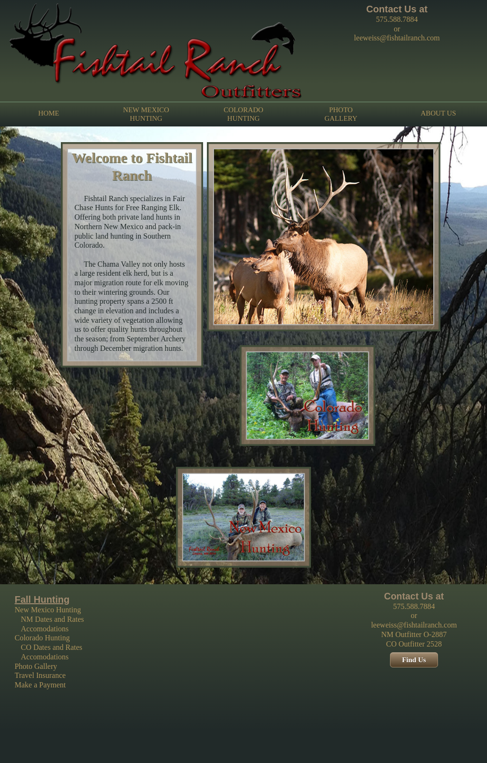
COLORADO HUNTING (243, 114)
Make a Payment (40, 685)
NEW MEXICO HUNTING (146, 114)
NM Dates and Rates (52, 619)
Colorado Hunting (42, 638)
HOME (48, 113)
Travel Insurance (40, 675)
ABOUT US (438, 113)
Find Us (414, 660)
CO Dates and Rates (51, 647)
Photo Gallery (36, 666)
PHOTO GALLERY (340, 114)
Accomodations (44, 629)
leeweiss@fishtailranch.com (396, 38)
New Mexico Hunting (48, 610)
